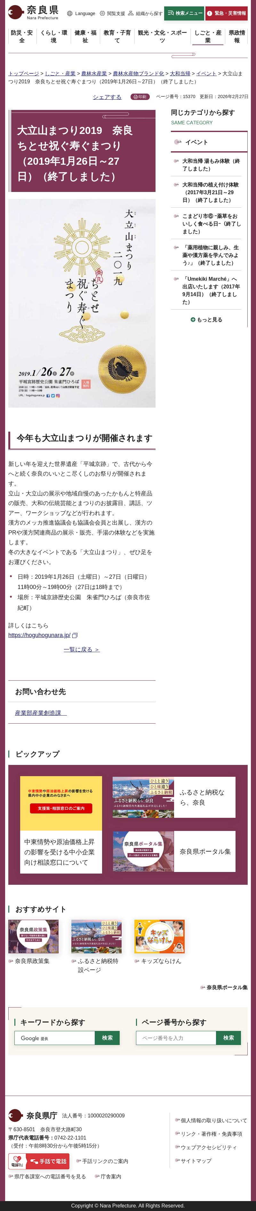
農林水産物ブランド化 (138, 73)
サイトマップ (196, 1161)
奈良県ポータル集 (227, 987)
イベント (206, 73)
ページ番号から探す (174, 1022)
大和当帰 (180, 73)
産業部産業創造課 (41, 713)
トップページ (23, 73)
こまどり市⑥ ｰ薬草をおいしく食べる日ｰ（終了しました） (211, 223)
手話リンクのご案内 (105, 1161)
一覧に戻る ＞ (82, 649)
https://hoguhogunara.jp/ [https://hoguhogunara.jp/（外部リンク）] (39, 635)
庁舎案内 (111, 1176)
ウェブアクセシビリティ (209, 1147)
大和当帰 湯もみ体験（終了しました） (211, 164)
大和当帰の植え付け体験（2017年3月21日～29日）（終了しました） (210, 192)
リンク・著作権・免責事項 (211, 1134)
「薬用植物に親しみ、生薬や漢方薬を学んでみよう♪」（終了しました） (210, 255)
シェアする (107, 97)
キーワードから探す (52, 1022)
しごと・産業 (60, 73)
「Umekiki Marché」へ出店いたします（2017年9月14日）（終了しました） (211, 290)
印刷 (142, 97)
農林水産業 (94, 73)
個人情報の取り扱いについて (214, 1120)
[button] (81, 13)
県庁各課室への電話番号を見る (50, 1176)
